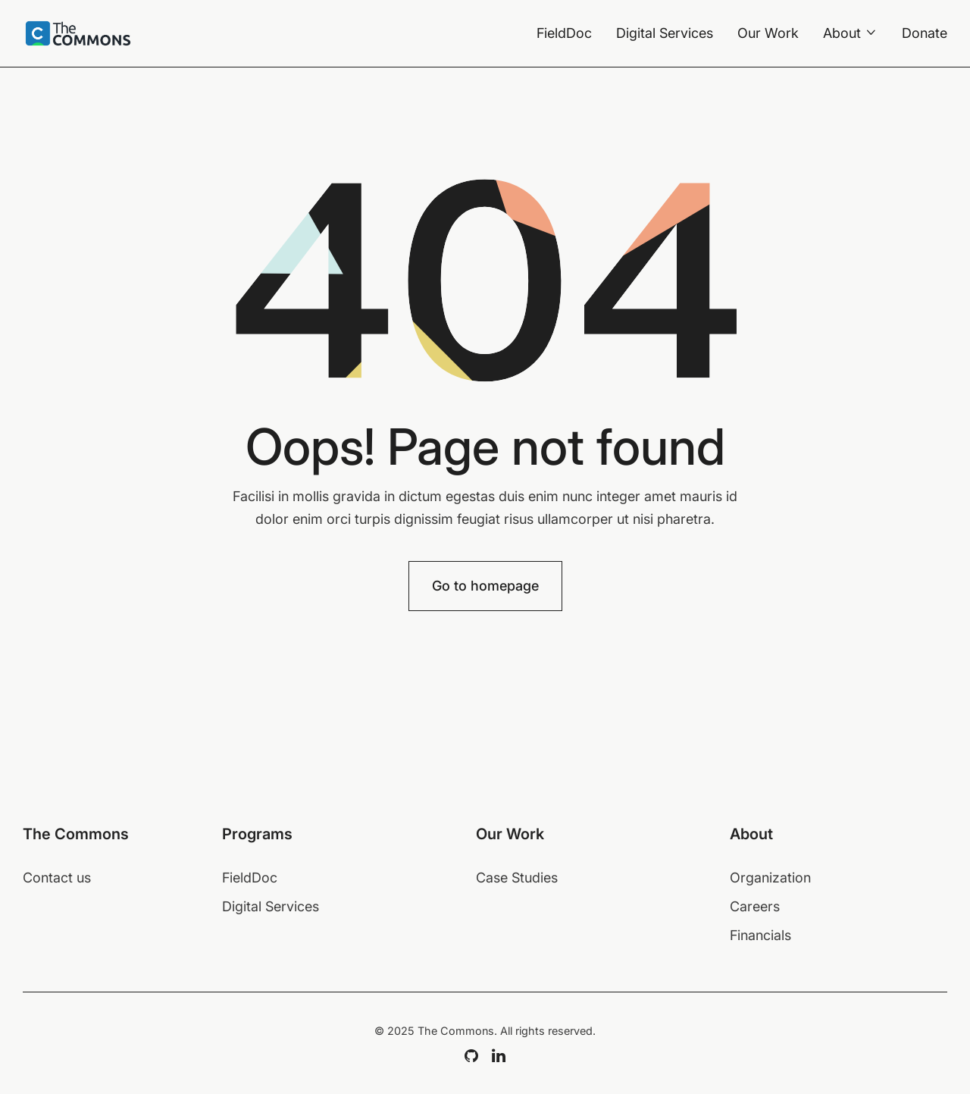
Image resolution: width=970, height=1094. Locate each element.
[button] (850, 33)
